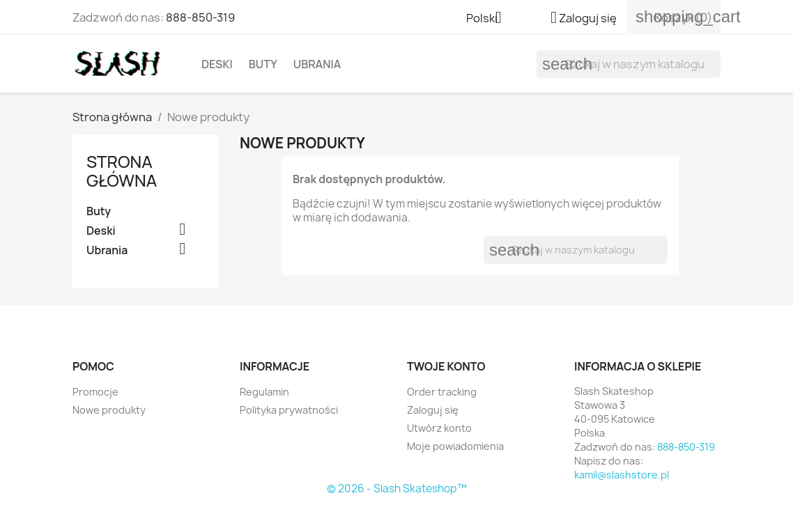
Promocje (95, 391)
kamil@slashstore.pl (621, 474)
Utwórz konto (439, 428)
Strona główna (121, 170)
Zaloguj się (433, 409)
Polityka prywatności (289, 409)
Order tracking (442, 391)
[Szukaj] (629, 64)
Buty (263, 64)
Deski (217, 64)
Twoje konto (446, 366)
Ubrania (317, 64)
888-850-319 (200, 17)
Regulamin (264, 391)
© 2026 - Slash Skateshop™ (397, 488)
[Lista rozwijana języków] (489, 18)
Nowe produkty (109, 409)
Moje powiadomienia (455, 446)
